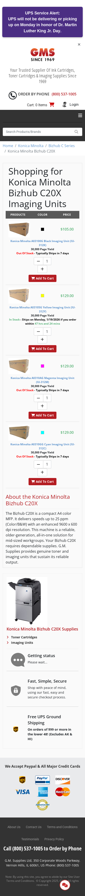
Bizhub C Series (62, 145)
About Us (13, 827)
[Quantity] (47, 261)
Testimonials (30, 839)
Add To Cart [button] (42, 278)
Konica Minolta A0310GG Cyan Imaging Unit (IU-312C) (42, 446)
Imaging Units (21, 642)
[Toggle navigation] (80, 115)
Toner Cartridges (23, 637)
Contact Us (33, 827)
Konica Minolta (31, 145)
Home (8, 145)
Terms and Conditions (62, 827)
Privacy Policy (54, 839)
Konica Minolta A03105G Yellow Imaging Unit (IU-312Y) (42, 309)
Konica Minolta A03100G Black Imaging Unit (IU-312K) (42, 243)
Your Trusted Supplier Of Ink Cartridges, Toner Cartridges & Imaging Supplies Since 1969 (43, 75)
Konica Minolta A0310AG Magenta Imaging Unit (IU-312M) (42, 380)
